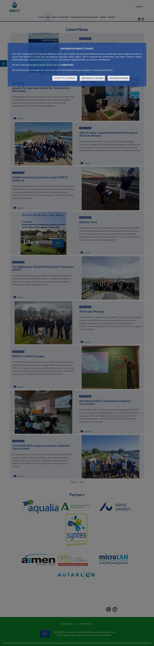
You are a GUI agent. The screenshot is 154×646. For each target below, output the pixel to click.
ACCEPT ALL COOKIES (64, 78)
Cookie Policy (67, 65)
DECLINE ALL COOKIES (92, 78)
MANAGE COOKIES (118, 78)
